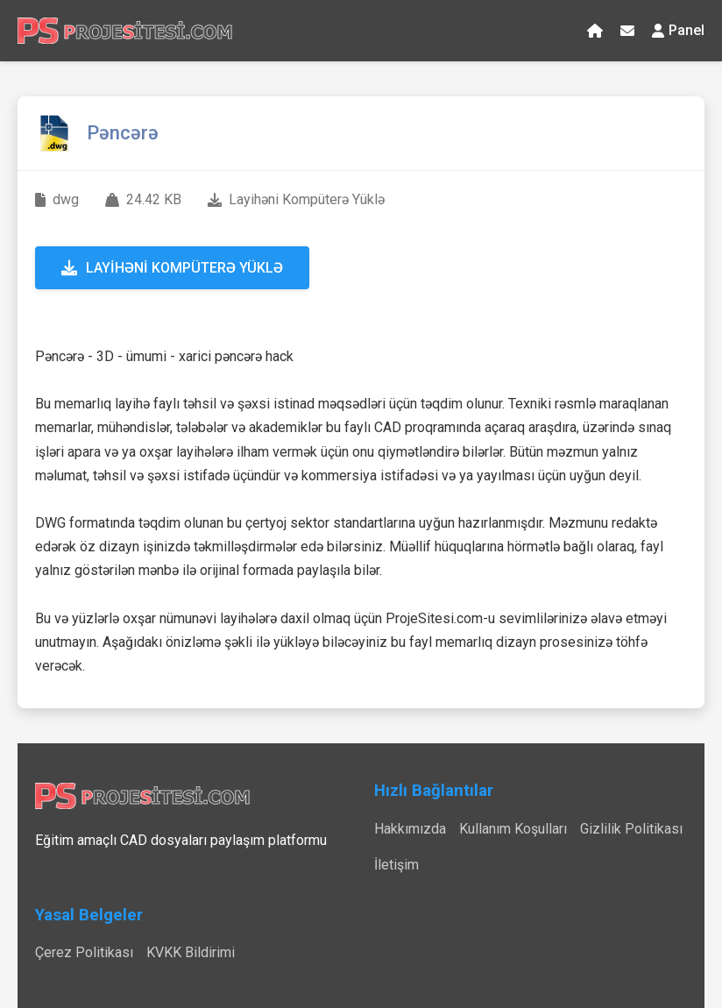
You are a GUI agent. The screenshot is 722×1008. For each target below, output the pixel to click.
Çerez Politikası (84, 952)
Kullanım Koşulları (513, 828)
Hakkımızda (410, 828)
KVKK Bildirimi (190, 952)
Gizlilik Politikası (631, 828)
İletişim (396, 864)
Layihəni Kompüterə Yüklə (172, 267)
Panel (678, 30)
